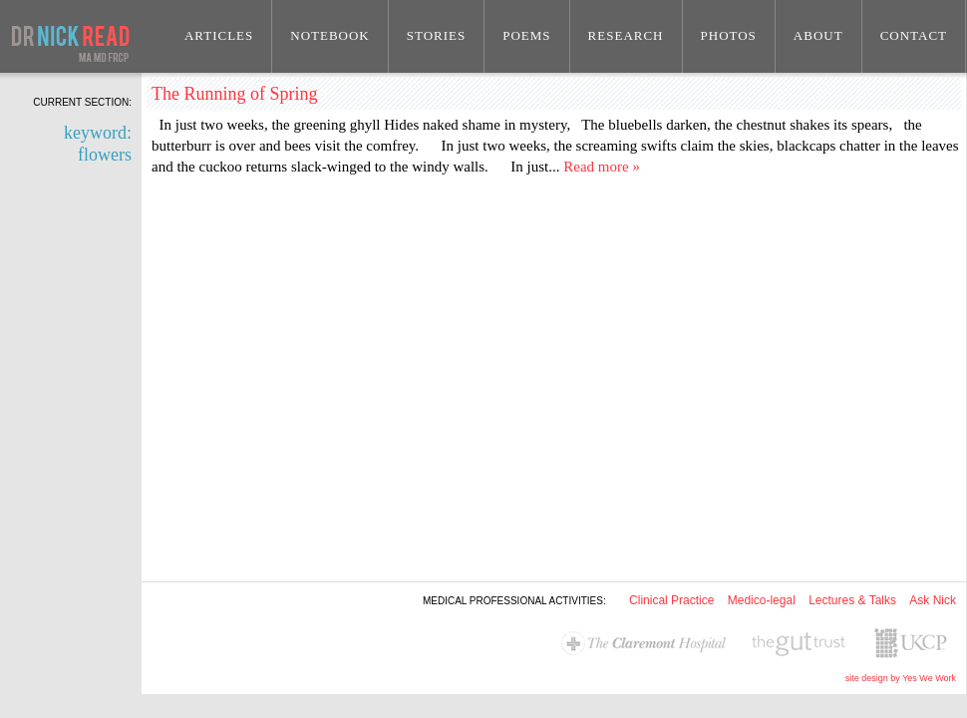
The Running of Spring (235, 94)
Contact (913, 35)
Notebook (330, 35)
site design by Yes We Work (900, 678)
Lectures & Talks (852, 600)
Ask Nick (932, 600)
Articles (218, 35)
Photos (729, 35)
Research (626, 35)
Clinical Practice (671, 600)
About (818, 35)
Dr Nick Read (71, 36)
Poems (526, 35)
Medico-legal (762, 600)
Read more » (601, 167)
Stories (437, 35)
